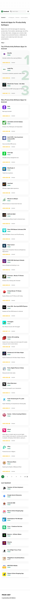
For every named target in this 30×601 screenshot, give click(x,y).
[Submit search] (11, 11)
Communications (24, 17)
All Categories (11, 17)
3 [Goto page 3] (11, 476)
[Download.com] (5, 11)
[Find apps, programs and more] (18, 11)
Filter (3, 43)
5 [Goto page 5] (20, 476)
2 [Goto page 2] (7, 476)
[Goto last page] (26, 476)
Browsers (17, 17)
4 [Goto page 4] (16, 476)
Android (3, 17)
